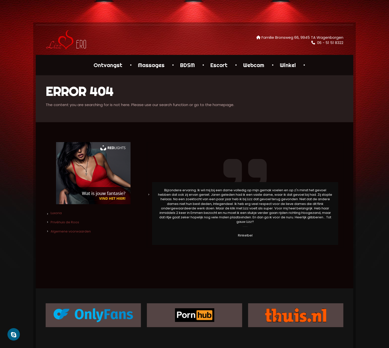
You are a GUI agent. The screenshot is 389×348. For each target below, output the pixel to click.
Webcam (253, 65)
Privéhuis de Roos (65, 222)
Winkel (288, 65)
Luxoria (56, 213)
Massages (151, 65)
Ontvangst (108, 65)
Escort (218, 65)
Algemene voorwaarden (71, 231)
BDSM (187, 65)
